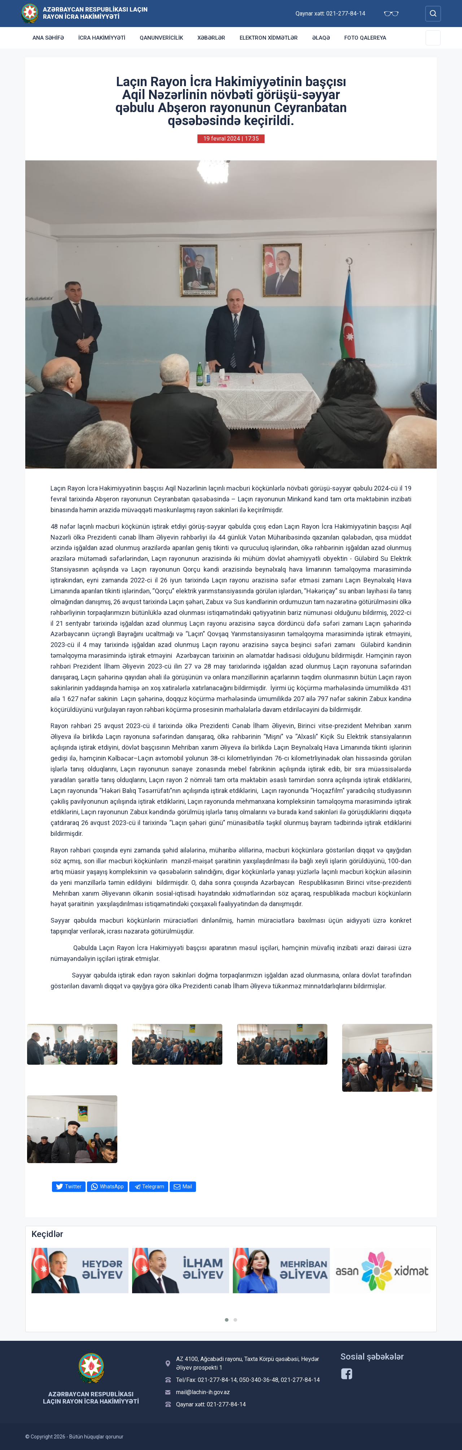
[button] (226, 1319)
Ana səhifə (48, 38)
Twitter (73, 1186)
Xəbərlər (211, 38)
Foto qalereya (365, 38)
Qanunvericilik (161, 38)
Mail (187, 1186)
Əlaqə (321, 38)
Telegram (153, 1186)
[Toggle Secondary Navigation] (433, 38)
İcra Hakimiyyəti (101, 38)
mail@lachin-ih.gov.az (203, 1392)
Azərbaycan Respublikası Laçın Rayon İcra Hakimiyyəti (95, 13)
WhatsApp (112, 1186)
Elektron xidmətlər (269, 38)
